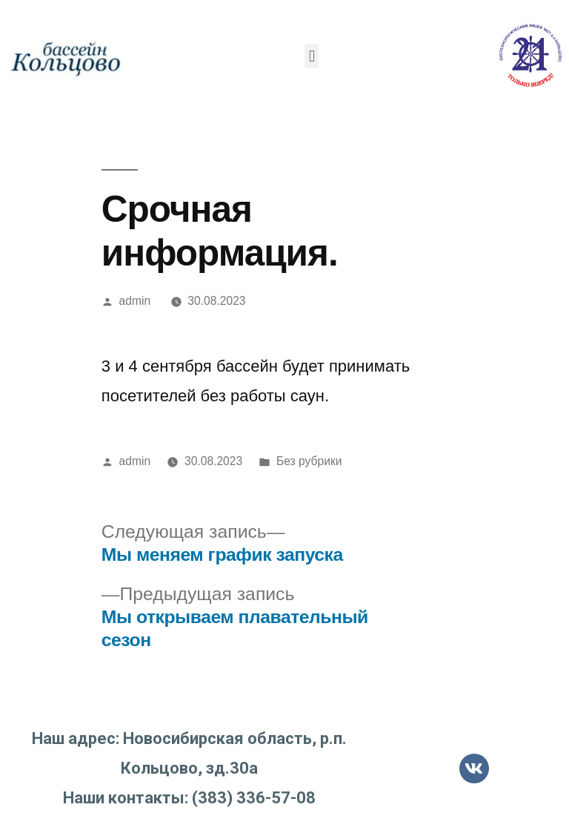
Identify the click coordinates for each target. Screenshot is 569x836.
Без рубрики (309, 461)
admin (135, 300)
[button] (312, 56)
